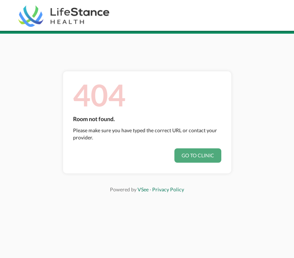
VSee (143, 189)
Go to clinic (198, 155)
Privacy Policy (168, 189)
